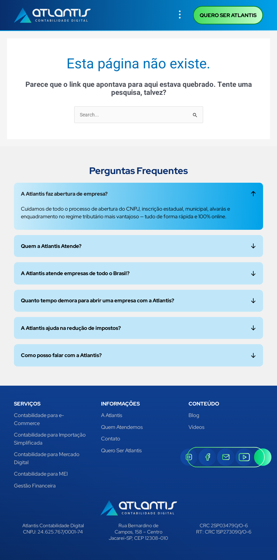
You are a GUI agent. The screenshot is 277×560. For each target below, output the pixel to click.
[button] (179, 15)
